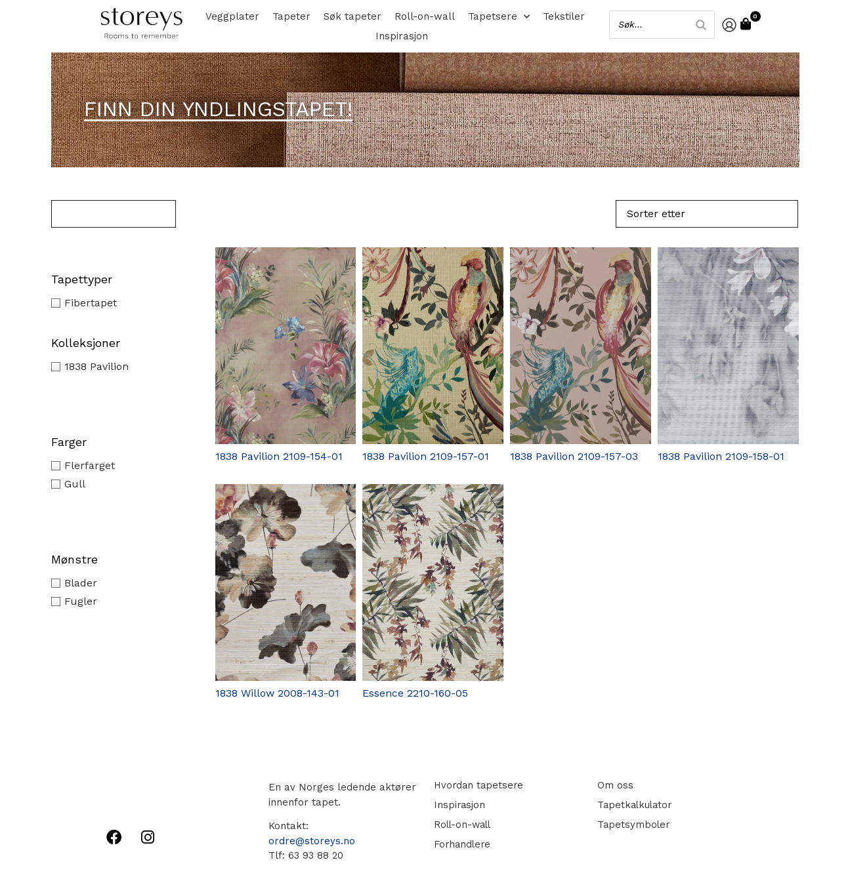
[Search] (698, 24)
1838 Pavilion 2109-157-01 (425, 456)
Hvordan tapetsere (478, 785)
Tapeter (291, 16)
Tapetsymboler (631, 824)
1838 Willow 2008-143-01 (277, 693)
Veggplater (232, 16)
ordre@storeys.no (311, 841)
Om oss (613, 785)
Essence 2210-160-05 (415, 693)
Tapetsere (499, 16)
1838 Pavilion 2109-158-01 (721, 456)
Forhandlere (461, 844)
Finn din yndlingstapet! (218, 108)
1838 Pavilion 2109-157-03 (574, 456)
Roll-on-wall (424, 16)
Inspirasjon (401, 36)
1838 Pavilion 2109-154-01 (279, 456)
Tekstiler (564, 16)
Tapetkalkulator (633, 805)
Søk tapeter (352, 16)
